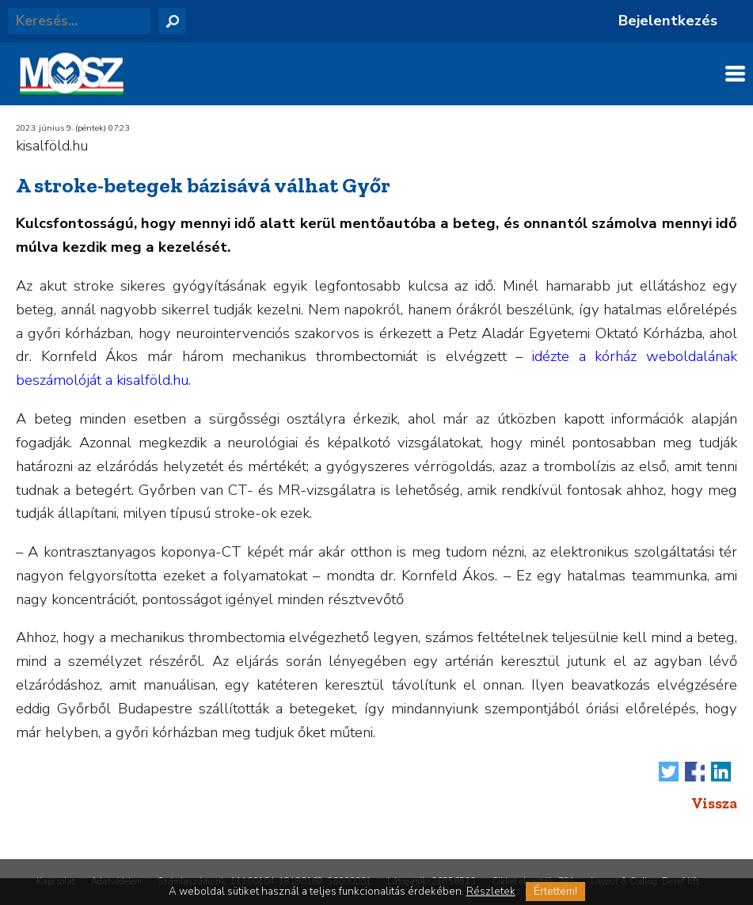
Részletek (490, 891)
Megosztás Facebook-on (695, 771)
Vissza (714, 803)
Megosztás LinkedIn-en (721, 771)
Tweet (669, 771)
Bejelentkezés (667, 20)
